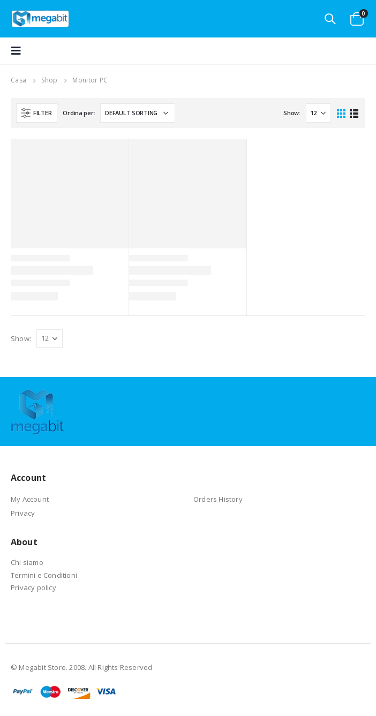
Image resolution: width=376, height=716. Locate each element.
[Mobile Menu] (19, 51)
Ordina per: (79, 113)
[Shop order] (137, 113)
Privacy (23, 513)
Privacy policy (33, 587)
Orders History (218, 499)
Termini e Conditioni (44, 575)
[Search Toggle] (330, 18)
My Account (30, 499)
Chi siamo (27, 562)
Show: (291, 113)
